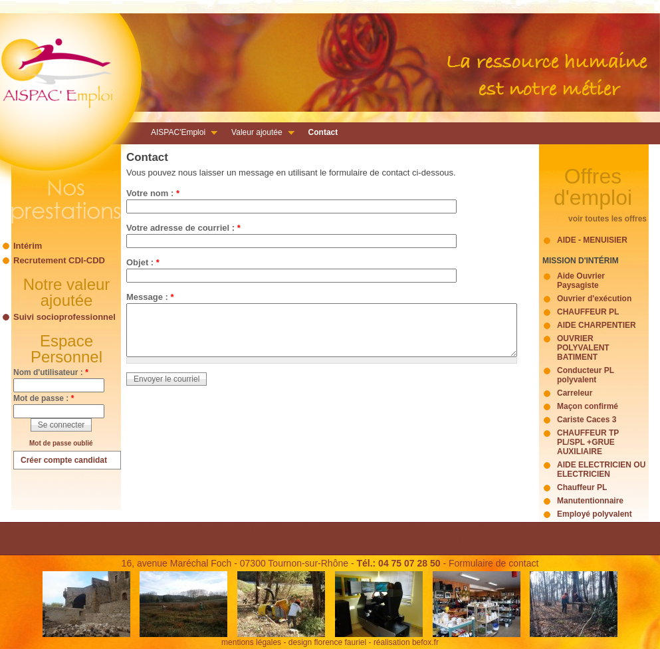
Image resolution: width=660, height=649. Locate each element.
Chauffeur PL (582, 487)
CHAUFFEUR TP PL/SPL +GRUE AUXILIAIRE (588, 442)
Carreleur (574, 393)
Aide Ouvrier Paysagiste (581, 280)
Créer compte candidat (64, 460)
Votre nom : (152, 193)
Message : (150, 297)
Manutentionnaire (590, 500)
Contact (323, 132)
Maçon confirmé (587, 406)
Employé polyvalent (594, 514)
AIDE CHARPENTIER (596, 325)
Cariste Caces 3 (586, 419)
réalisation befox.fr (406, 642)
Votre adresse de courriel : (183, 228)
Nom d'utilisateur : (50, 372)
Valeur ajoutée (258, 134)
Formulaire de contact (493, 563)
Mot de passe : (43, 398)
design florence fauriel (327, 642)
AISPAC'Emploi (180, 134)
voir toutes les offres (607, 218)
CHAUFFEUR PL (588, 312)
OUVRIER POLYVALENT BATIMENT (583, 348)
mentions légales (251, 642)
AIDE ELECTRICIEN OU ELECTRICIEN (601, 469)
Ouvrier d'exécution (594, 298)
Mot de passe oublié (61, 443)
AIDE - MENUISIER (592, 240)
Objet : (143, 262)
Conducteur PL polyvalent (585, 375)
